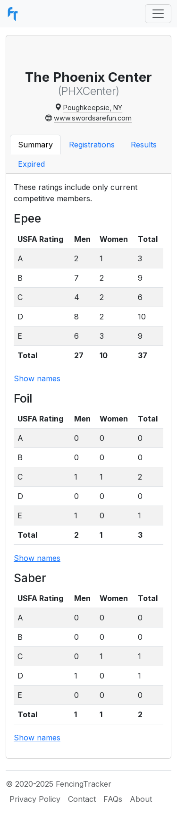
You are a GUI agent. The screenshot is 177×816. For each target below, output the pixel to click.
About (141, 799)
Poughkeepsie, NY (92, 107)
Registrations (92, 144)
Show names (37, 378)
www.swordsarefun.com (93, 118)
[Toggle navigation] (158, 13)
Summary (35, 144)
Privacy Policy (34, 799)
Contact (82, 799)
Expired (31, 164)
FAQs (112, 799)
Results (144, 144)
